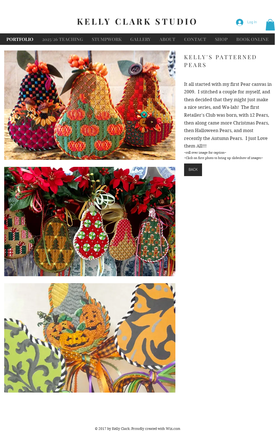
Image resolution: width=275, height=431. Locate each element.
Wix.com (173, 429)
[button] (270, 25)
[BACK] (193, 169)
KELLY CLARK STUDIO (137, 21)
